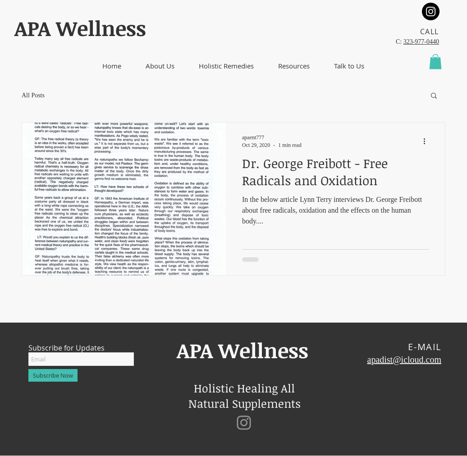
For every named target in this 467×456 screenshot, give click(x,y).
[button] (160, 66)
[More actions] (427, 141)
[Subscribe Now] (53, 375)
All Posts (33, 95)
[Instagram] (431, 11)
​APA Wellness (80, 28)
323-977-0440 (421, 41)
